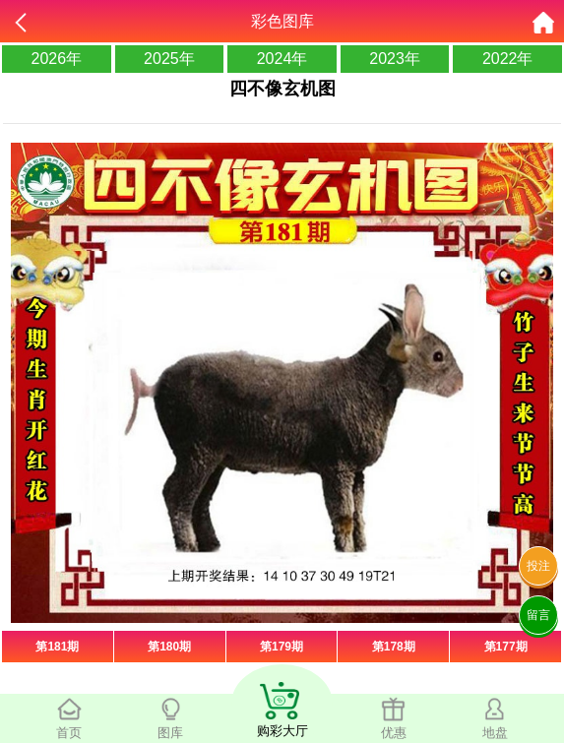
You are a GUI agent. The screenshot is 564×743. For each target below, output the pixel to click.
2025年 (169, 58)
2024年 (282, 58)
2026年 (57, 58)
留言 (538, 615)
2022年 (507, 58)
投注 (538, 566)
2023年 (394, 58)
